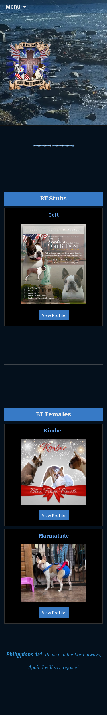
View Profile (53, 315)
